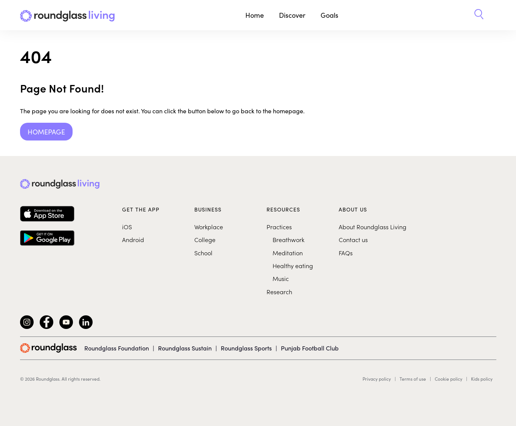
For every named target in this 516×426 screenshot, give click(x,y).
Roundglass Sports (246, 348)
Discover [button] (292, 15)
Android (133, 239)
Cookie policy (448, 379)
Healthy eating (293, 265)
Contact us (353, 239)
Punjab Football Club (310, 348)
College (204, 239)
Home (254, 15)
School (203, 252)
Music (281, 278)
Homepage (46, 131)
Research (279, 291)
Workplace (208, 226)
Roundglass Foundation (116, 348)
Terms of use (413, 379)
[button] (479, 15)
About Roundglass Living (372, 226)
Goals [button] (329, 15)
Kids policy (482, 379)
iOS (127, 226)
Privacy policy (377, 379)
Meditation (288, 252)
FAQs (346, 252)
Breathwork (288, 239)
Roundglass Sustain (185, 348)
